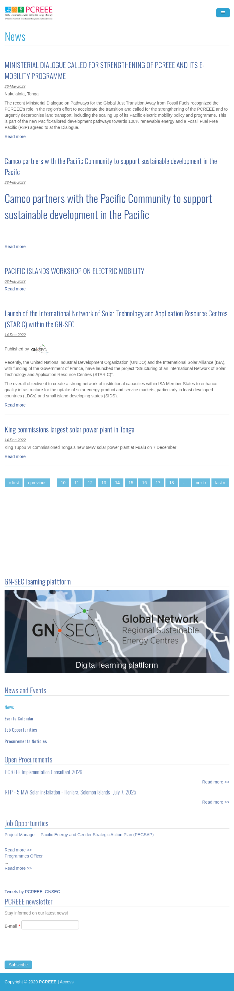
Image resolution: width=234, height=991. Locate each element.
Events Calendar (19, 716)
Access (66, 981)
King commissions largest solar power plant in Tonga (69, 429)
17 (158, 482)
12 (90, 482)
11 (76, 482)
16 (144, 482)
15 (131, 482)
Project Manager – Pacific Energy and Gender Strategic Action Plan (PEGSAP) (79, 832)
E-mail (12, 928)
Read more (15, 136)
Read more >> (216, 779)
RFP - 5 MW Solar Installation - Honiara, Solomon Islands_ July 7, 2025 (70, 790)
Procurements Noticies (26, 738)
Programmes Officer (24, 853)
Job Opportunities (21, 727)
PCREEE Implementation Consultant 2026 (43, 769)
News (9, 704)
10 (63, 482)
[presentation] (51, 951)
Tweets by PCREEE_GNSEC (32, 891)
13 (103, 482)
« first (14, 482)
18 (171, 482)
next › (201, 482)
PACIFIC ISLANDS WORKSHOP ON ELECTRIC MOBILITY (74, 270)
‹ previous (37, 482)
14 (117, 482)
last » (220, 482)
